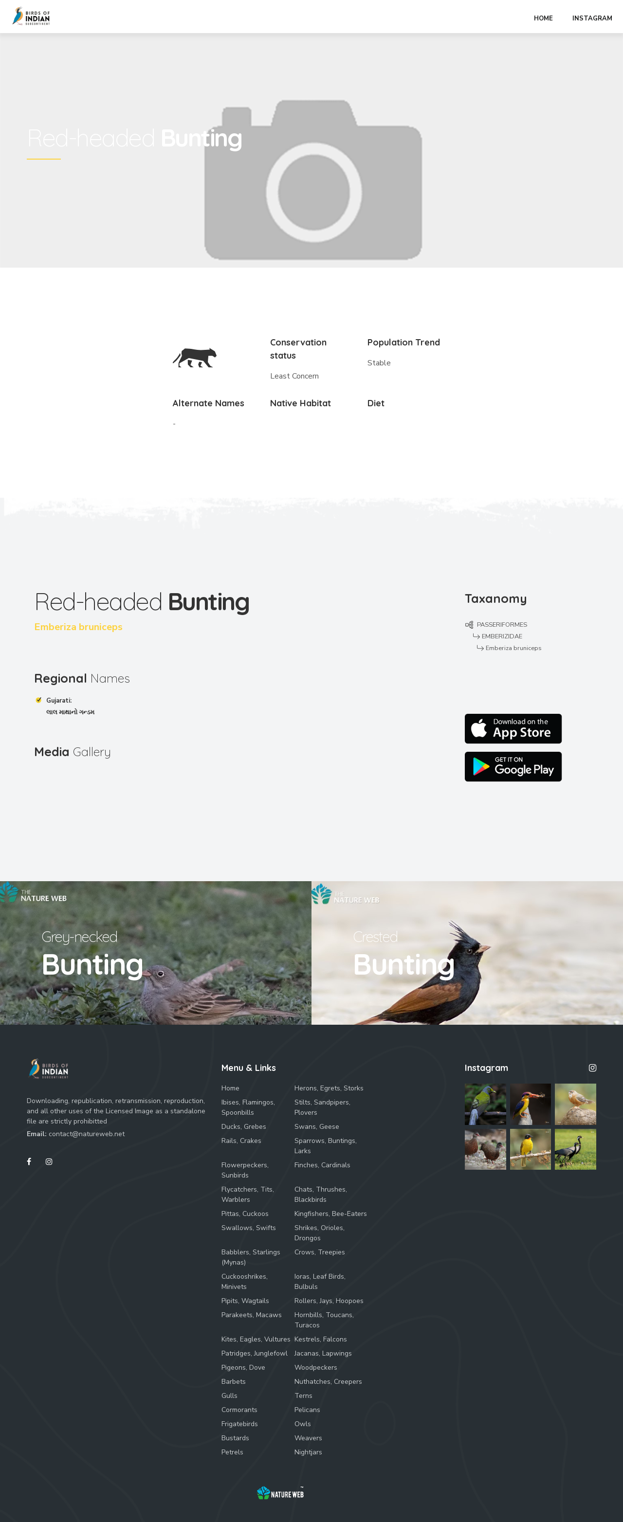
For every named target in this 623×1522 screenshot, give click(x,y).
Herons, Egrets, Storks (329, 1088)
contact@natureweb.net (87, 1134)
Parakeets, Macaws (251, 1315)
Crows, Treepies (319, 1252)
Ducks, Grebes (243, 1126)
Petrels (232, 1452)
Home (230, 1088)
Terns (303, 1395)
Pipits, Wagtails (245, 1300)
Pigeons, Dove (243, 1367)
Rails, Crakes (241, 1140)
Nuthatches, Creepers (328, 1381)
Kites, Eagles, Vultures (256, 1339)
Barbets (233, 1381)
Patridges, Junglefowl (254, 1353)
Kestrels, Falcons (320, 1339)
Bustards (235, 1438)
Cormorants (239, 1409)
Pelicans (307, 1409)
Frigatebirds (239, 1424)
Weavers (308, 1438)
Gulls (229, 1395)
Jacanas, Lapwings (323, 1353)
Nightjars (308, 1452)
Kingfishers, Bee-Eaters (330, 1213)
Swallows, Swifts (248, 1227)
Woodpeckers (315, 1367)
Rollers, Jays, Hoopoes (329, 1300)
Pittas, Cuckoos (245, 1213)
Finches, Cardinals (322, 1165)
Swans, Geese (316, 1126)
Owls (302, 1424)
